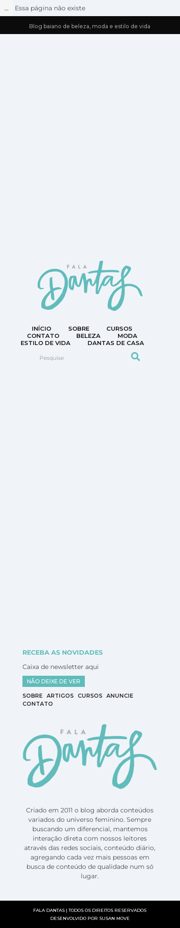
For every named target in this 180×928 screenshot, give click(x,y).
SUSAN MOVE (114, 918)
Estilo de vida (45, 342)
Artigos (60, 695)
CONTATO (43, 335)
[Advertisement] (90, 146)
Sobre (78, 328)
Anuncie (119, 695)
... (6, 8)
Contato (37, 703)
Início (41, 328)
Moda (127, 335)
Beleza (88, 335)
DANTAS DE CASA (116, 342)
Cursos (119, 328)
